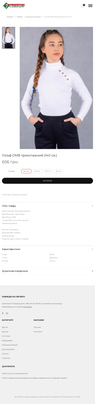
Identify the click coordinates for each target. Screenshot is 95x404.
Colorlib (77, 397)
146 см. (37, 171)
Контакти (38, 332)
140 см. (26, 171)
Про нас (37, 327)
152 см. (48, 171)
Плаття (5, 354)
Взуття (5, 327)
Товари (21, 17)
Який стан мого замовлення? (15, 373)
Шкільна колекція (34, 17)
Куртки (5, 332)
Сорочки (6, 358)
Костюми (6, 336)
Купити (47, 180)
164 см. (59, 171)
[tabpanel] (56, 88)
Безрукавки (7, 340)
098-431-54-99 (31, 303)
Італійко (11, 17)
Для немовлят (8, 349)
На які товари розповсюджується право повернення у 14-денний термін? (34, 378)
